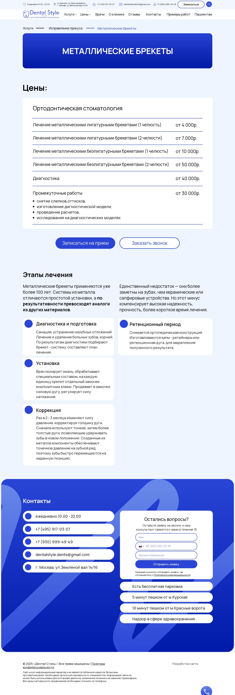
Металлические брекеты (117, 28)
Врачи (100, 14)
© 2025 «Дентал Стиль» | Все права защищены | (64, 665)
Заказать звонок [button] (149, 243)
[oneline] (166, 555)
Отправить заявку (166, 564)
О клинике (116, 14)
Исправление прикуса (65, 28)
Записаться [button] (191, 4)
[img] (126, 618)
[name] (166, 537)
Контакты (153, 14)
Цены (84, 14)
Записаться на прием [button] (85, 243)
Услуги (69, 14)
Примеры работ (178, 14)
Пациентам (203, 14)
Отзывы (134, 14)
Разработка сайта (185, 664)
